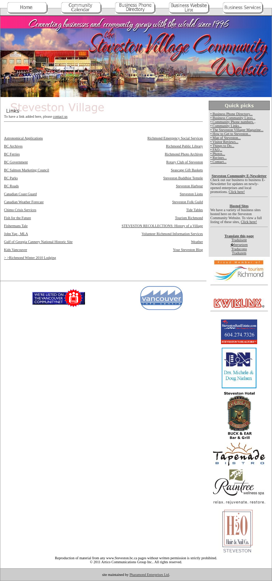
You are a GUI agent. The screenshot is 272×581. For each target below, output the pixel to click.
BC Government (16, 162)
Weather (197, 242)
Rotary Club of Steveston (184, 162)
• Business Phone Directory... (232, 114)
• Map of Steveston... (226, 138)
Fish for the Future (17, 218)
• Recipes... (219, 158)
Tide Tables (194, 210)
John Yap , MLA (16, 234)
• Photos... (218, 154)
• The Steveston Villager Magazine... (237, 130)
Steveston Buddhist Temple (183, 178)
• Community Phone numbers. (232, 122)
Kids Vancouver (15, 250)
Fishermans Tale (16, 226)
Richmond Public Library (184, 146)
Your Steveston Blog (188, 250)
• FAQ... (216, 150)
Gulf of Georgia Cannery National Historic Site (38, 242)
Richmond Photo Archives (184, 154)
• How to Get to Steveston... (231, 134)
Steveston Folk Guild (187, 202)
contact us (60, 116)
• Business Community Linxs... (233, 118)
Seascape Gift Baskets (187, 170)
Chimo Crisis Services (20, 210)
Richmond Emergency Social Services (175, 138)
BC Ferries (12, 154)
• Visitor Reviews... (224, 142)
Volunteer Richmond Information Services (172, 234)
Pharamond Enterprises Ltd (149, 575)
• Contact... (219, 162)
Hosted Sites (239, 206)
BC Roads (11, 186)
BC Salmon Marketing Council (26, 170)
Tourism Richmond (189, 218)
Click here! (237, 192)
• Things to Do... (222, 146)
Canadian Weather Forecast (24, 202)
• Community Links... (226, 126)
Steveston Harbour (189, 186)
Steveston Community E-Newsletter (239, 176)
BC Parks (11, 178)
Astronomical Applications (23, 138)
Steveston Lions (191, 194)
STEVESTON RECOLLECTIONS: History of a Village (162, 226)
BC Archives (13, 146)
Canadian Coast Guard (20, 194)
